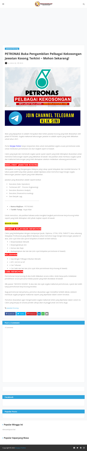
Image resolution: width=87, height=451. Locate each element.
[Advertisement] (43, 26)
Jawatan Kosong (12, 308)
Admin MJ (13, 63)
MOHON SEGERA (11, 223)
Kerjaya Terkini (20, 448)
